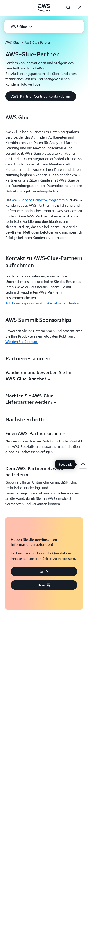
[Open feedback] (83, 465)
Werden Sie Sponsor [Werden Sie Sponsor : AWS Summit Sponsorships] (21, 341)
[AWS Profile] (79, 8)
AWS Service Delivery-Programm (38, 200)
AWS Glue (12, 42)
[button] (21, 26)
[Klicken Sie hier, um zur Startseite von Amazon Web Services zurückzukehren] (44, 7)
